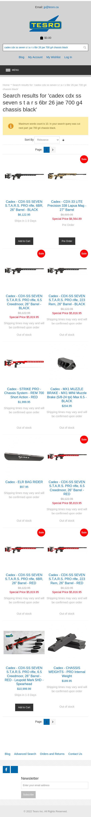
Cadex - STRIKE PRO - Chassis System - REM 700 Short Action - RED (24, 393)
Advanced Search (25, 753)
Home (6, 84)
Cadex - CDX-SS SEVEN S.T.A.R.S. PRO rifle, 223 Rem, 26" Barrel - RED (67, 579)
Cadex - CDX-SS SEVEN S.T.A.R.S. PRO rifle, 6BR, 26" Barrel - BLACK (24, 205)
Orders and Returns (52, 753)
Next (53, 150)
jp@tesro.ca (51, 7)
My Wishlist (53, 57)
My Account (35, 57)
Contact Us (75, 753)
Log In (68, 57)
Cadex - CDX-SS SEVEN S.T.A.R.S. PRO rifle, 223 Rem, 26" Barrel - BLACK (67, 300)
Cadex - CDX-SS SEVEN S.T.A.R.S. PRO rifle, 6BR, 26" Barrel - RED (24, 579)
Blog (21, 57)
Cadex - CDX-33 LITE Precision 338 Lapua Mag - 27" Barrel (66, 205)
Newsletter (30, 778)
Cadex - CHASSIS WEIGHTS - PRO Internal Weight (66, 672)
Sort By (29, 139)
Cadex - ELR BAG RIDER (24, 482)
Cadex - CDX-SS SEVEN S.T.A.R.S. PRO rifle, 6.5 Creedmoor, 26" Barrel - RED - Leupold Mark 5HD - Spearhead (24, 675)
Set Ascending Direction (63, 140)
